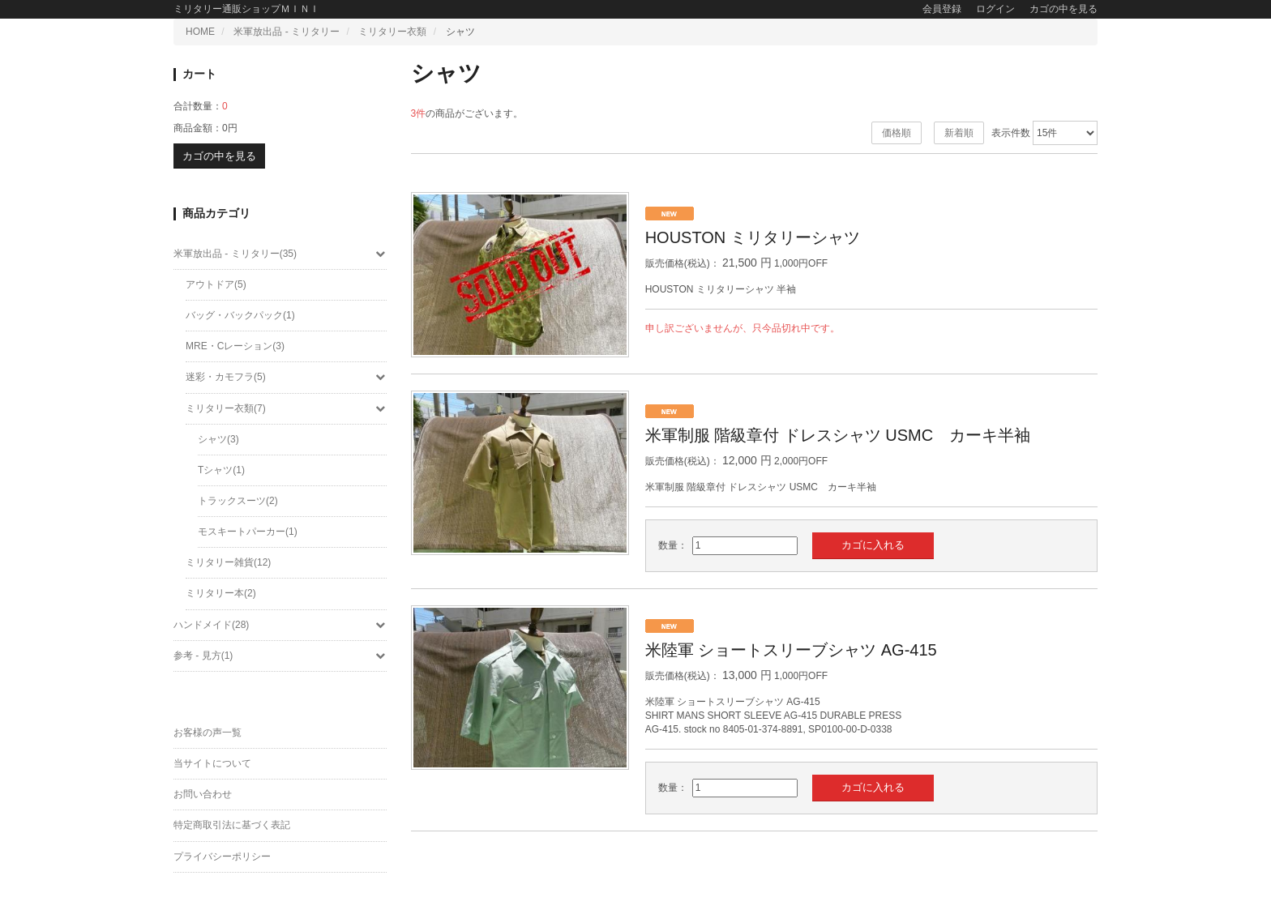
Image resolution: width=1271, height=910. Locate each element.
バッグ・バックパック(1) (240, 315)
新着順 (959, 133)
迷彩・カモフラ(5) (286, 376)
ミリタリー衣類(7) (286, 408)
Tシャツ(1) (221, 470)
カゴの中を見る (1063, 9)
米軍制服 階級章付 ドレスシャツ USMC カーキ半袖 (838, 435)
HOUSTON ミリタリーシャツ (752, 237)
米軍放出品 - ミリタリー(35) (280, 253)
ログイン (995, 9)
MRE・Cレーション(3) (235, 346)
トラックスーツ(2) (238, 500)
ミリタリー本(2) (221, 593)
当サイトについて (212, 763)
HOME (200, 31)
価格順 (896, 133)
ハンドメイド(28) (280, 624)
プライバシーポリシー (222, 856)
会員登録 (941, 9)
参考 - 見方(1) (280, 655)
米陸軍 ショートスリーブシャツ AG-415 (791, 650)
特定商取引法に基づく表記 (231, 825)
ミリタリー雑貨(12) (228, 562)
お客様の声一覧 (207, 732)
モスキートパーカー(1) (247, 531)
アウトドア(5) (216, 284)
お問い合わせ (202, 794)
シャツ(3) (218, 439)
